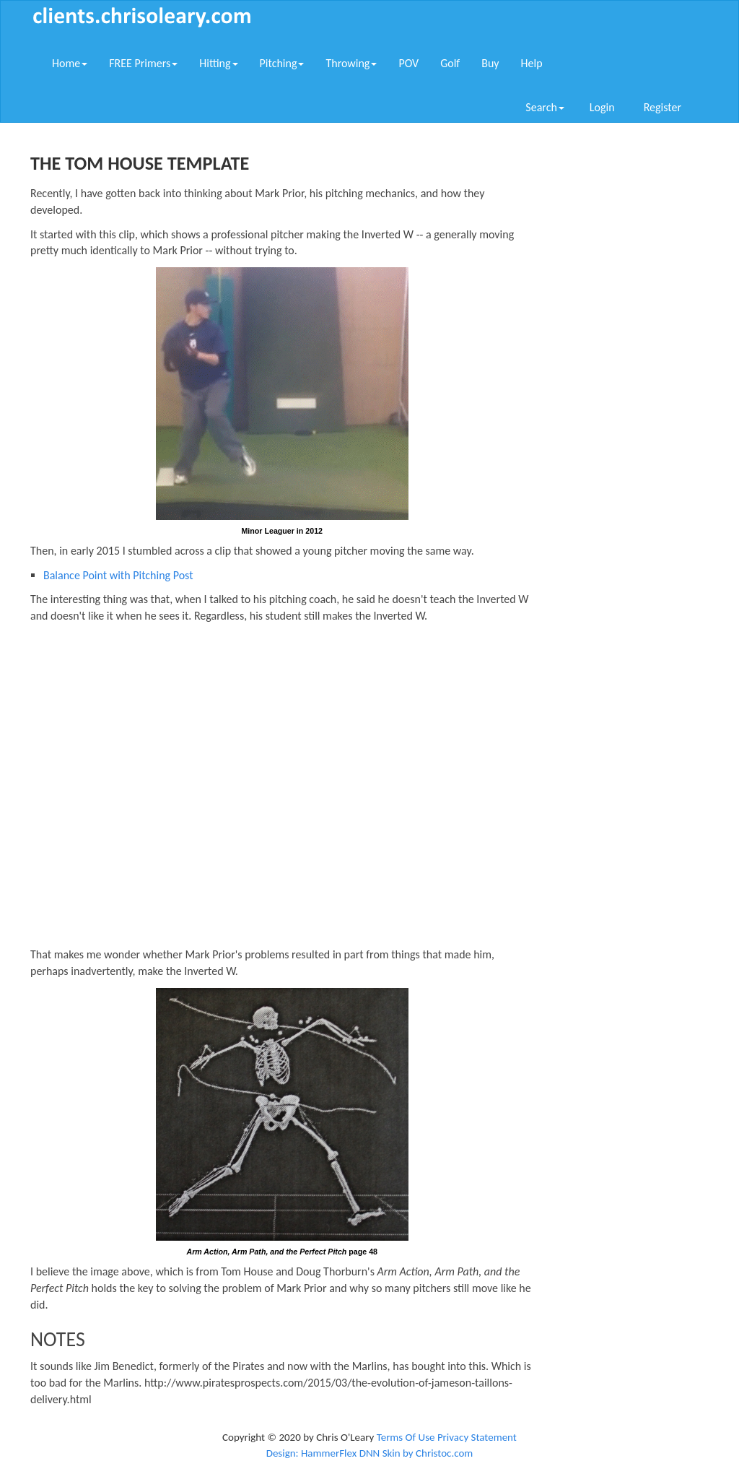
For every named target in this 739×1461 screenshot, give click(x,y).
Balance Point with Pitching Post (118, 575)
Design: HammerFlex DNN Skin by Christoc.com (369, 1453)
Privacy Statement (477, 1437)
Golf (450, 63)
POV (408, 63)
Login (602, 107)
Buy (490, 63)
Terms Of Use (406, 1437)
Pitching (282, 63)
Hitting (218, 63)
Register (662, 107)
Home (69, 63)
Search (544, 107)
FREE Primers (143, 63)
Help (532, 63)
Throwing (351, 63)
